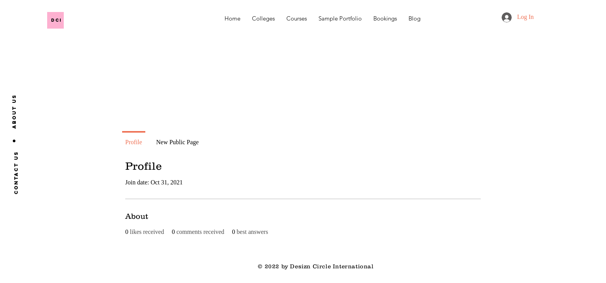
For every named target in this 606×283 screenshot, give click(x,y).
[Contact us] (16, 172)
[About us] (14, 111)
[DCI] (106, 20)
